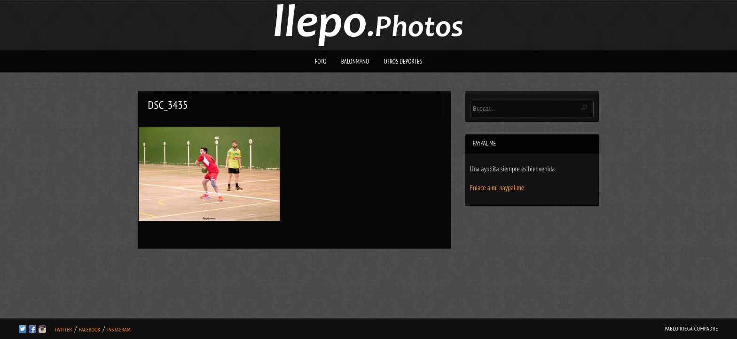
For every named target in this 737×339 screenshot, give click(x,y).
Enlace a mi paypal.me (497, 187)
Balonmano (355, 61)
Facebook (90, 329)
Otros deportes (403, 61)
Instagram (118, 329)
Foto (321, 61)
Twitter (63, 329)
